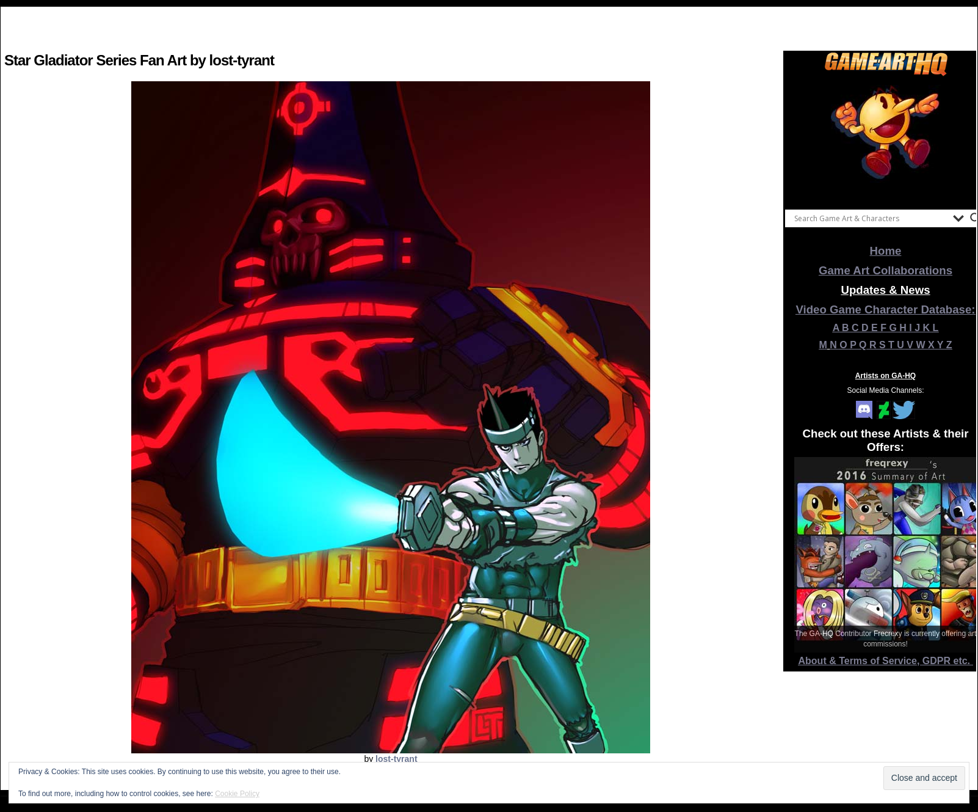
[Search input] (870, 218)
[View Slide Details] (886, 140)
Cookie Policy (237, 793)
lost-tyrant (396, 759)
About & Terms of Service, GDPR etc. (886, 661)
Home (886, 250)
